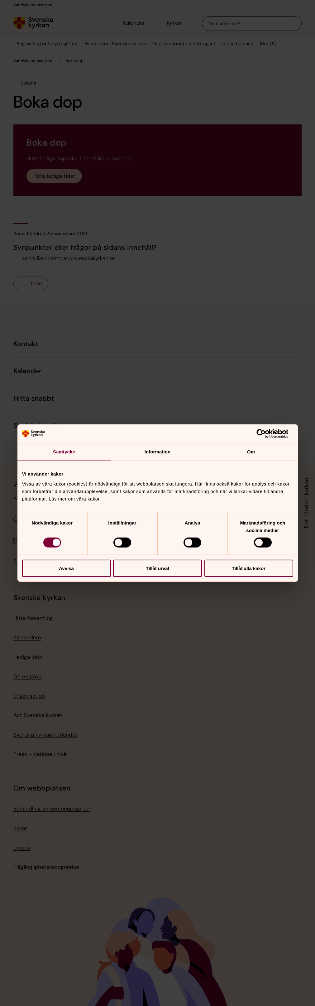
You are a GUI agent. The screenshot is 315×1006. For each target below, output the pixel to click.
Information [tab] (158, 451)
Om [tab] (251, 451)
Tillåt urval (157, 568)
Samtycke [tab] (64, 451)
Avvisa (66, 568)
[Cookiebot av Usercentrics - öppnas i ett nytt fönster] (266, 433)
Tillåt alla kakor (248, 568)
